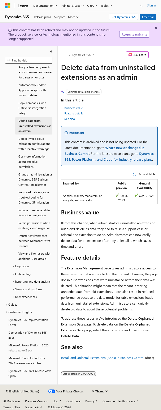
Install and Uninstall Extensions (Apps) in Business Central (102, 357)
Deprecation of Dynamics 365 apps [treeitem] (27, 335)
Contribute (73, 401)
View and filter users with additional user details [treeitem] (34, 256)
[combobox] (28, 60)
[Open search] (141, 5)
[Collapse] (51, 51)
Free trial (148, 17)
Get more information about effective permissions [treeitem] (32, 161)
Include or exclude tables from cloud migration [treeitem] (34, 212)
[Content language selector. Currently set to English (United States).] (22, 391)
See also (69, 119)
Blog (55, 401)
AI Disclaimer (11, 401)
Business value (73, 108)
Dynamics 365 (81, 55)
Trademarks (32, 407)
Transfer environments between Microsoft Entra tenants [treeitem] (34, 241)
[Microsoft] (7, 5)
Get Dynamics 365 (124, 17)
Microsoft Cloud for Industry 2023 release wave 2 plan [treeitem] (26, 360)
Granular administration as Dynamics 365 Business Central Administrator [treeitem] (35, 179)
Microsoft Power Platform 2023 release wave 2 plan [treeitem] (28, 347)
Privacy (90, 401)
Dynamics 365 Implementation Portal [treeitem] (28, 322)
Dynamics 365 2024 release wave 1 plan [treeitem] (29, 373)
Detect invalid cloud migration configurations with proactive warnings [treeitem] (34, 144)
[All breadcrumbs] (64, 54)
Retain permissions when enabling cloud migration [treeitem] (34, 225)
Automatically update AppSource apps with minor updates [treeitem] (32, 90)
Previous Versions (36, 401)
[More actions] (154, 54)
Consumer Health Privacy (119, 401)
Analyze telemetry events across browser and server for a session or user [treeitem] (35, 72)
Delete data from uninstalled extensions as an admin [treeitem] (34, 126)
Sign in (151, 5)
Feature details (73, 113)
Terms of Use (11, 407)
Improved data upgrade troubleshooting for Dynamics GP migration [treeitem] (33, 197)
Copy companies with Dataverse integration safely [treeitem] (32, 108)
